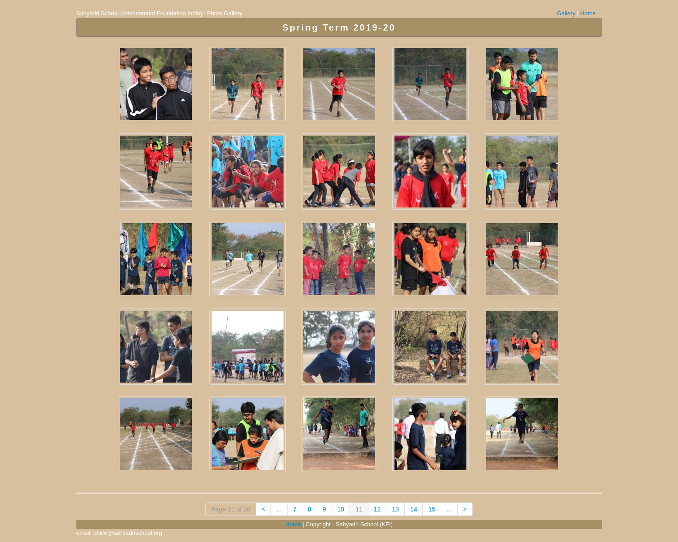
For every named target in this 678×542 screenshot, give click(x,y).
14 (413, 509)
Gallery (566, 13)
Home (588, 13)
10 (341, 509)
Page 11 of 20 (230, 509)
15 (431, 509)
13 (395, 509)
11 (359, 509)
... (279, 509)
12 (377, 509)
